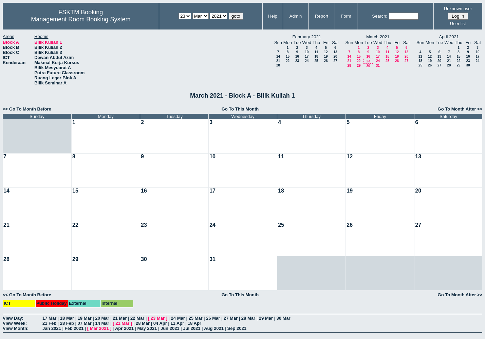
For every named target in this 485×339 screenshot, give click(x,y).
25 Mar (195, 318)
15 (288, 56)
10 (307, 52)
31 (378, 65)
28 (278, 65)
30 (368, 66)
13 (335, 52)
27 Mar (231, 318)
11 (316, 52)
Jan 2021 (51, 328)
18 (316, 56)
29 (358, 65)
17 (307, 56)
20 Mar (102, 318)
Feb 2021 (74, 328)
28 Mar (248, 318)
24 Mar (178, 318)
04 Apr (160, 323)
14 (278, 56)
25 (316, 61)
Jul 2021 (191, 328)
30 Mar (283, 318)
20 (335, 56)
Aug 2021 (214, 328)
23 (297, 61)
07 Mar (85, 323)
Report (321, 16)
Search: (379, 16)
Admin (295, 16)
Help (272, 16)
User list (458, 23)
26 (326, 61)
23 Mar (158, 318)
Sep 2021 (236, 328)
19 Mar (85, 318)
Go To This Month (240, 109)
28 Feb (67, 323)
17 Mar (49, 318)
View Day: (13, 318)
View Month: (16, 328)
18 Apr (194, 323)
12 (326, 52)
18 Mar (67, 318)
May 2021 (147, 328)
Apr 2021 (124, 328)
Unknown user (458, 8)
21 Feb (49, 323)
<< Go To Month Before (27, 109)
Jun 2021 (170, 328)
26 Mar (213, 318)
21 (278, 61)
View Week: (15, 323)
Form (346, 16)
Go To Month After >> (460, 109)
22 (288, 61)
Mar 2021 (99, 328)
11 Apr (177, 323)
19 (326, 56)
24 (307, 61)
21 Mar (120, 318)
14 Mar (102, 323)
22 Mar (137, 318)
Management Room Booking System (80, 19)
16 (297, 56)
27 (335, 61)
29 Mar (266, 318)
